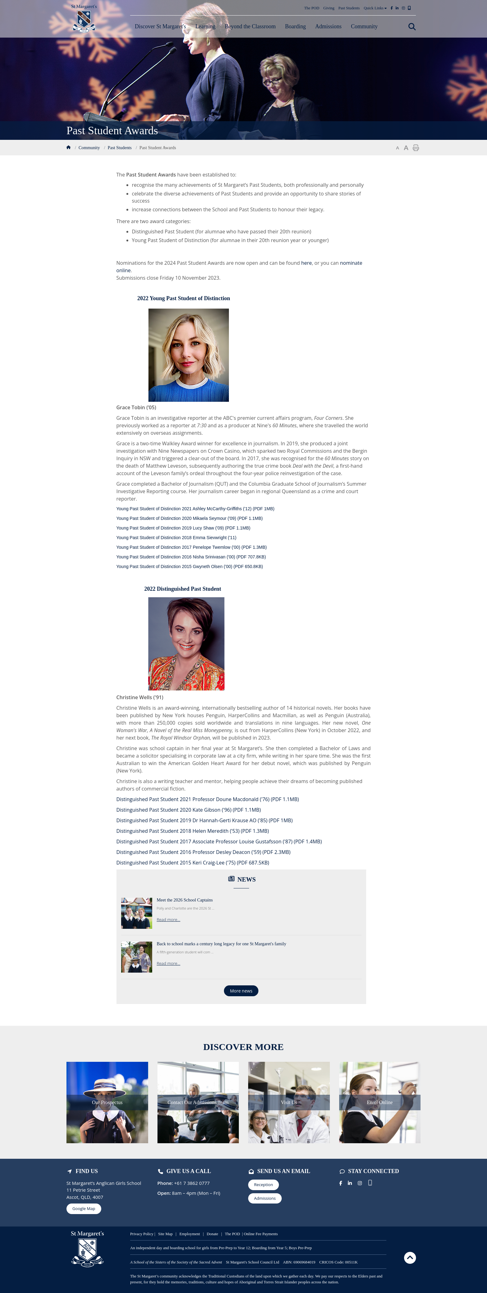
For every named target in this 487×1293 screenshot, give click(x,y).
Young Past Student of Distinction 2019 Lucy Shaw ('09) (183, 527)
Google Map (83, 1208)
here (306, 262)
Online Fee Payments (261, 1234)
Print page (416, 148)
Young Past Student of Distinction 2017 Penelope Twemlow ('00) (191, 547)
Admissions (265, 1198)
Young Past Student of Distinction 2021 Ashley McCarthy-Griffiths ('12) (195, 508)
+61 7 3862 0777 (191, 1183)
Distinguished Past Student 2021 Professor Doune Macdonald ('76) (207, 799)
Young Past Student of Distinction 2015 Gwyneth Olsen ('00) (189, 566)
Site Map (165, 1234)
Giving (329, 8)
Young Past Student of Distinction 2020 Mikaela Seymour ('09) (189, 518)
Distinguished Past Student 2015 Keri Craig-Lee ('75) (192, 862)
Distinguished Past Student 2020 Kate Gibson (188, 809)
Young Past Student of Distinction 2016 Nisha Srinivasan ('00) (191, 556)
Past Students (349, 8)
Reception (263, 1184)
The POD (311, 8)
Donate (213, 1234)
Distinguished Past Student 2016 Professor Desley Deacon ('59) (203, 852)
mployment (191, 1234)
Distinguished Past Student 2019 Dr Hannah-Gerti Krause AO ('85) (204, 820)
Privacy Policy (141, 1234)
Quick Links (375, 8)
